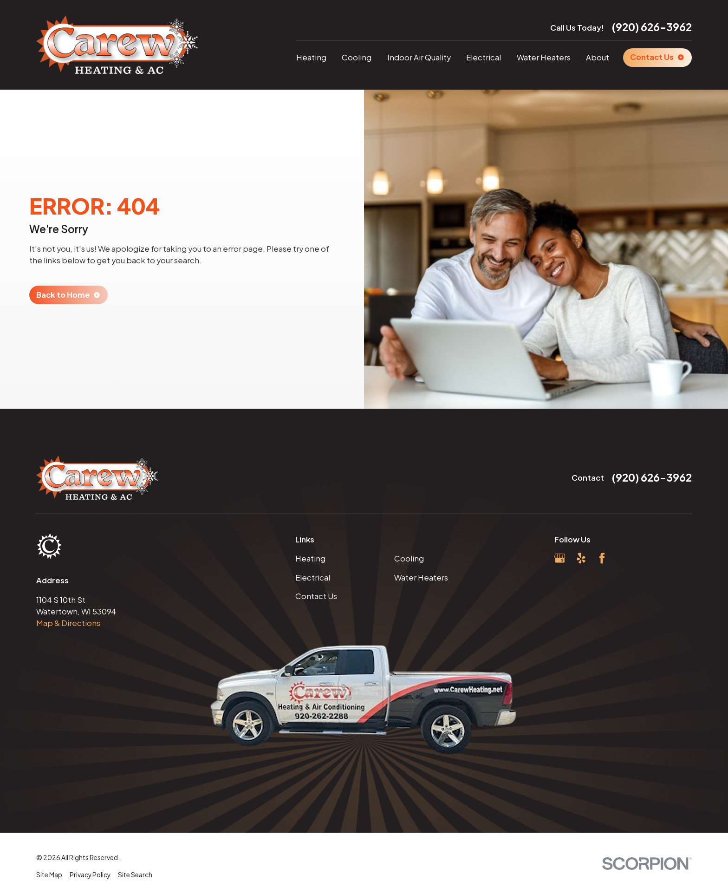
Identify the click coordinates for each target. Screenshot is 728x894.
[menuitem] (49, 875)
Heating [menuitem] (311, 57)
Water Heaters (421, 577)
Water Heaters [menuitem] (544, 57)
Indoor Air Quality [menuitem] (419, 57)
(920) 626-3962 (652, 26)
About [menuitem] (597, 57)
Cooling (409, 558)
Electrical (312, 577)
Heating (310, 558)
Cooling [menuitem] (356, 57)
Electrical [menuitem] (483, 57)
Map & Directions (68, 623)
